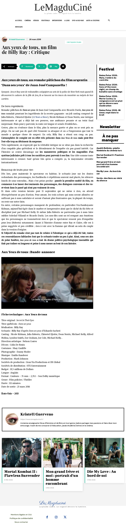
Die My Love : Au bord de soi (109, 154)
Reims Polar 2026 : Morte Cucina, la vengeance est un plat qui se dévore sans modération (110, 94)
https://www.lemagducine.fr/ (31, 419)
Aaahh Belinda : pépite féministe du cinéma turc (108, 133)
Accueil (18, 20)
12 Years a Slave (40, 117)
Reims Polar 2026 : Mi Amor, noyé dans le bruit (110, 103)
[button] (109, 20)
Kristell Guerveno (17, 39)
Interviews (57, 20)
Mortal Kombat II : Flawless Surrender (109, 139)
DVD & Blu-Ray (78, 20)
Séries (36, 20)
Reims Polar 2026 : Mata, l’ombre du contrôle (110, 75)
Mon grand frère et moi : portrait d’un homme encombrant (108, 147)
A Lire (67, 20)
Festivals (45, 20)
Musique (19, 27)
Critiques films (74, 42)
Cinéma (27, 20)
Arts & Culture (92, 20)
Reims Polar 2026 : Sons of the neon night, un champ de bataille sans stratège (110, 84)
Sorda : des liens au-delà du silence (110, 159)
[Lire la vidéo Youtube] (47, 283)
